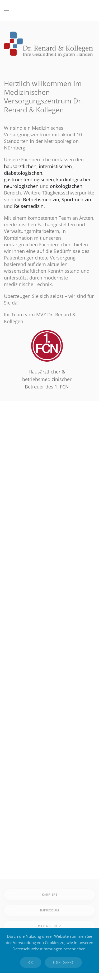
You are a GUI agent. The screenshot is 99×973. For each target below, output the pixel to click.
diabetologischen (23, 173)
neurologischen (21, 186)
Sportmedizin (76, 199)
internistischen (55, 166)
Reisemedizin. (29, 206)
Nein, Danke (63, 962)
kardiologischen (74, 179)
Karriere (49, 894)
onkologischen (66, 186)
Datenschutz (49, 926)
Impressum (49, 910)
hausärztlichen (20, 166)
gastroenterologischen (29, 179)
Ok (30, 962)
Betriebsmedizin (41, 199)
